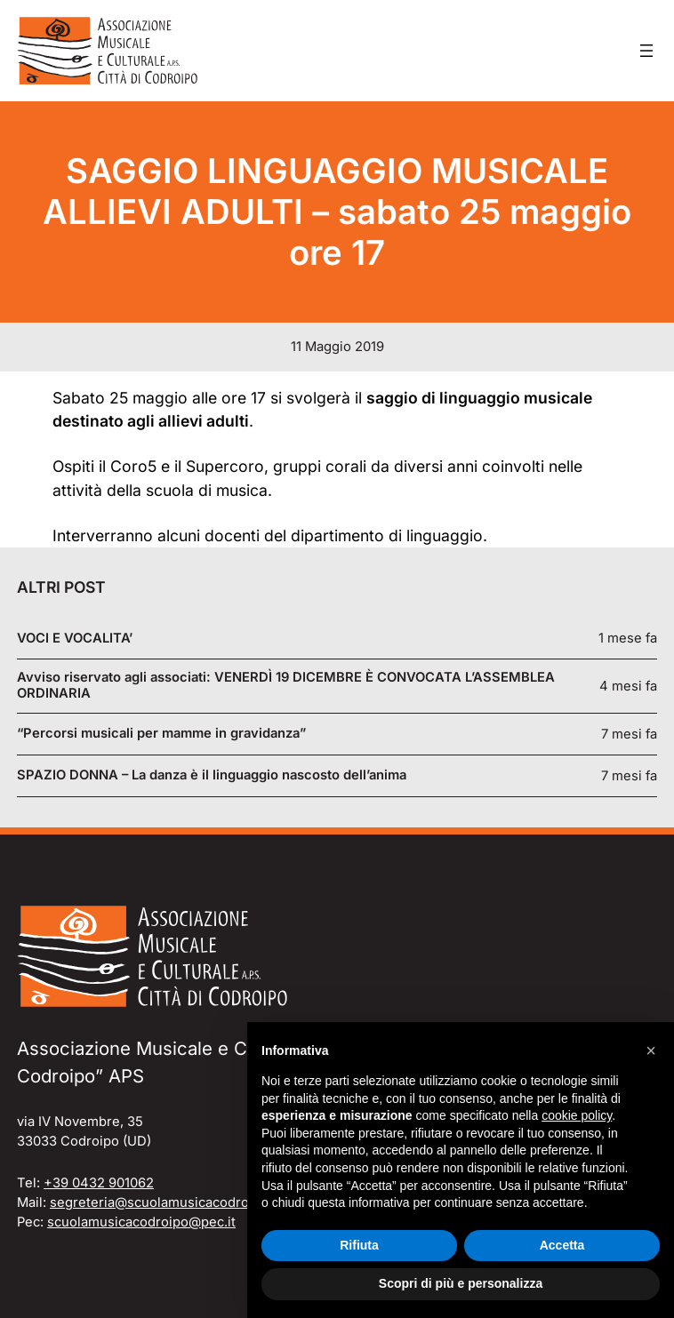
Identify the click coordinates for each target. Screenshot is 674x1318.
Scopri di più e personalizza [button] (460, 1283)
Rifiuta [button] (359, 1245)
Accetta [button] (562, 1245)
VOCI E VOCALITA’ (74, 638)
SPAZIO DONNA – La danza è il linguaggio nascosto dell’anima (211, 775)
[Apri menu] (646, 50)
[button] (651, 1050)
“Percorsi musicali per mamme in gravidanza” (161, 733)
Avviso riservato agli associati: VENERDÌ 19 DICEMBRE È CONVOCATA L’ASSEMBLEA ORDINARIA (286, 685)
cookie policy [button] (577, 1115)
